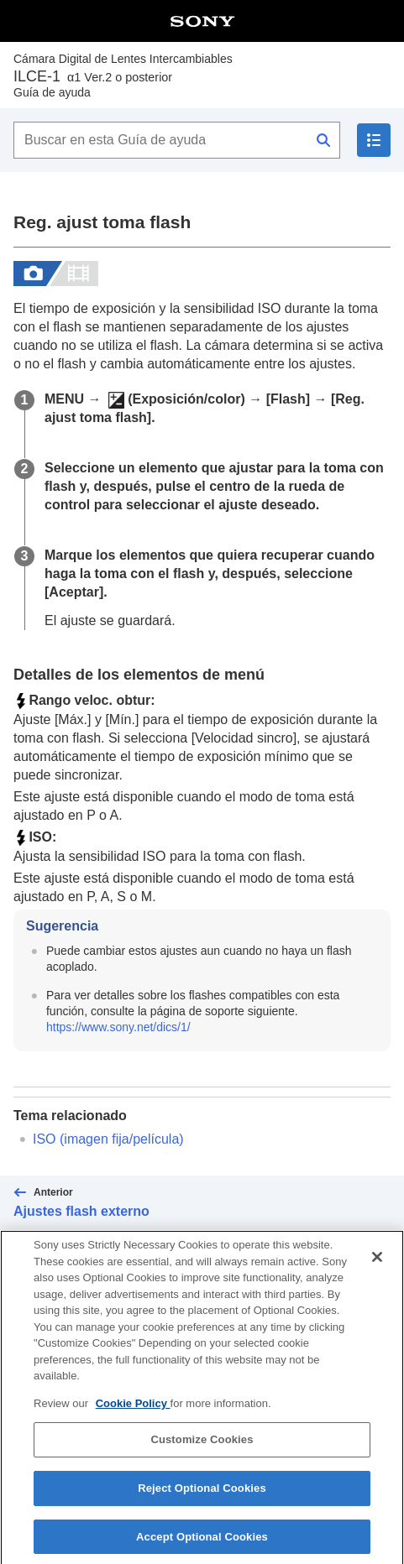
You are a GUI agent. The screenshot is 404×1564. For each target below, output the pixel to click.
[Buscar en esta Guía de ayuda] (176, 140)
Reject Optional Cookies (202, 1499)
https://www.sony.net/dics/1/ (118, 1027)
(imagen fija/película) (108, 1139)
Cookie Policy (133, 1414)
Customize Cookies (201, 1450)
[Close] (377, 1267)
